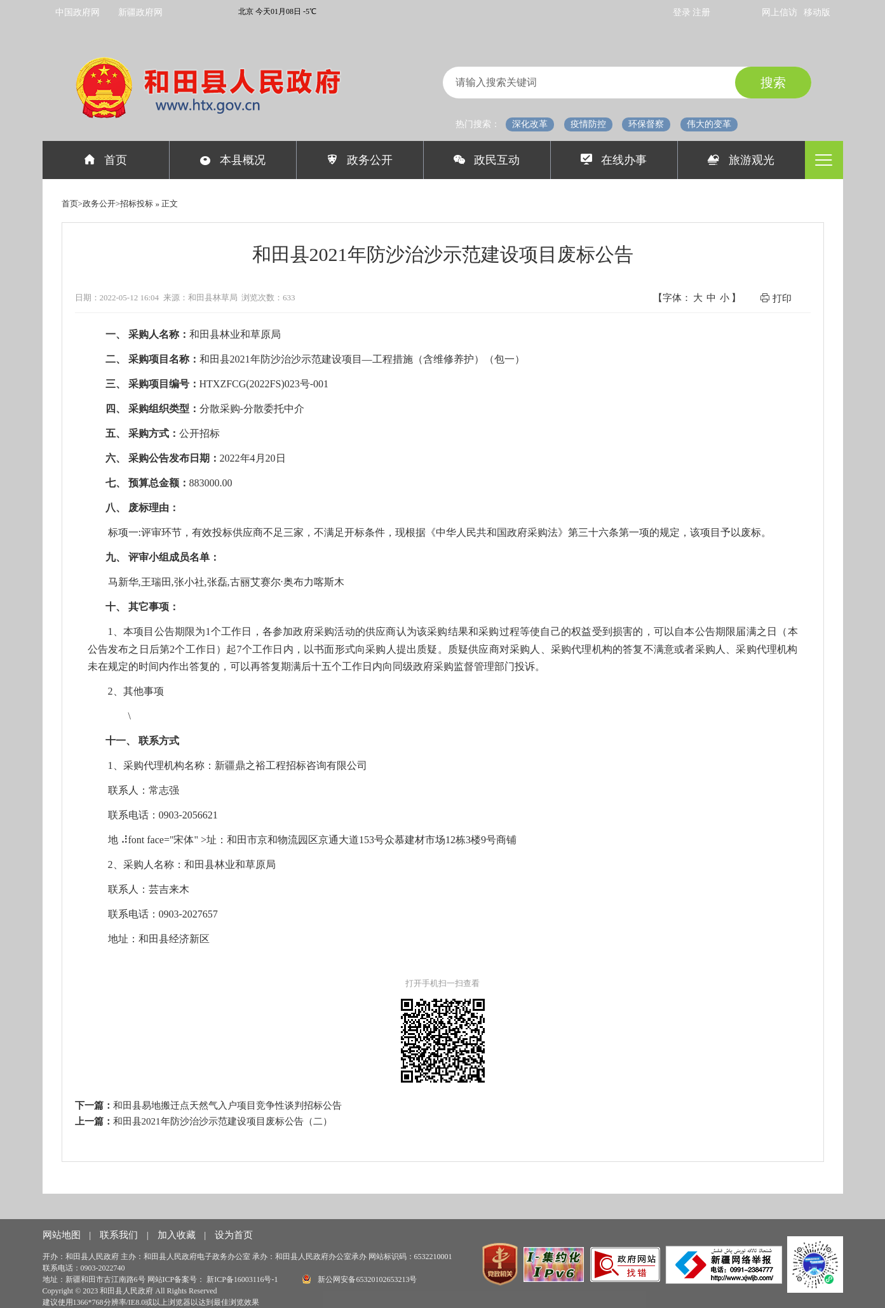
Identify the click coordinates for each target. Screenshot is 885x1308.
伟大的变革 (709, 124)
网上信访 (779, 12)
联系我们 (120, 1235)
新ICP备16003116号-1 (243, 1279)
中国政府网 (77, 12)
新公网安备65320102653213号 (359, 1279)
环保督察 (646, 124)
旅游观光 (741, 160)
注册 (701, 12)
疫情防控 (588, 124)
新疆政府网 (140, 12)
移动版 (817, 12)
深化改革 (530, 124)
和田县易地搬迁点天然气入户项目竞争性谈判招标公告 (227, 1105)
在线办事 (614, 160)
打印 (776, 298)
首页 (106, 160)
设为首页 (234, 1235)
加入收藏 (178, 1235)
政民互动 (487, 160)
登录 (683, 12)
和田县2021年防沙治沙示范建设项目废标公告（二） (222, 1121)
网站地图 (63, 1235)
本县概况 (232, 160)
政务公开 (360, 160)
